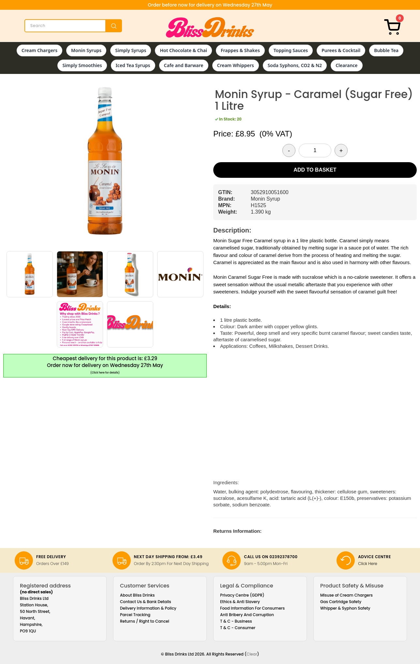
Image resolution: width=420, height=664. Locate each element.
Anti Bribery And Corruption (247, 614)
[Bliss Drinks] (210, 27)
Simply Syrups (130, 50)
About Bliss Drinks (137, 595)
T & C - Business (236, 621)
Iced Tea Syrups (133, 65)
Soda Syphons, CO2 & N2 (295, 65)
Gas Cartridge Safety (340, 601)
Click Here (367, 563)
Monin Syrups (86, 50)
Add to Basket (314, 170)
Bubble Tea (386, 50)
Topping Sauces (291, 50)
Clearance (346, 65)
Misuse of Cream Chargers (346, 595)
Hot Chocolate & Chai (183, 50)
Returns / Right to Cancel (144, 621)
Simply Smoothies (82, 65)
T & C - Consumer (237, 627)
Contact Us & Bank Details (145, 601)
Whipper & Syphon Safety (345, 608)
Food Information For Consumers (252, 608)
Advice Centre (374, 556)
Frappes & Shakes (240, 50)
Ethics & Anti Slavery (240, 601)
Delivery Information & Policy (148, 608)
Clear (252, 654)
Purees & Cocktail (341, 50)
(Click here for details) (105, 372)
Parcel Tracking (135, 614)
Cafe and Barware (183, 65)
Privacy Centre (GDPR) (242, 595)
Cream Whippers (235, 65)
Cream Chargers (39, 50)
